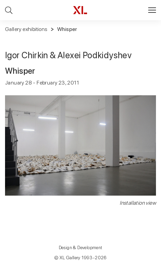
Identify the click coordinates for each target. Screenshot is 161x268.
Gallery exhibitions (26, 29)
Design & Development (81, 247)
